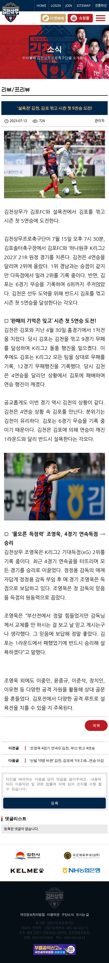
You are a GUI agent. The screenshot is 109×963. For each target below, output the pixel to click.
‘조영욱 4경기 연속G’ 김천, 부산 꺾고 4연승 (62, 748)
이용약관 (53, 914)
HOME (41, 5)
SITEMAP (83, 5)
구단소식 (67, 914)
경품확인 (101, 5)
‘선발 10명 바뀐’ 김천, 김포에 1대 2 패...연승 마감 (67, 760)
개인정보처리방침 (32, 914)
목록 (96, 725)
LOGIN (56, 5)
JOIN (68, 5)
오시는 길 (82, 914)
